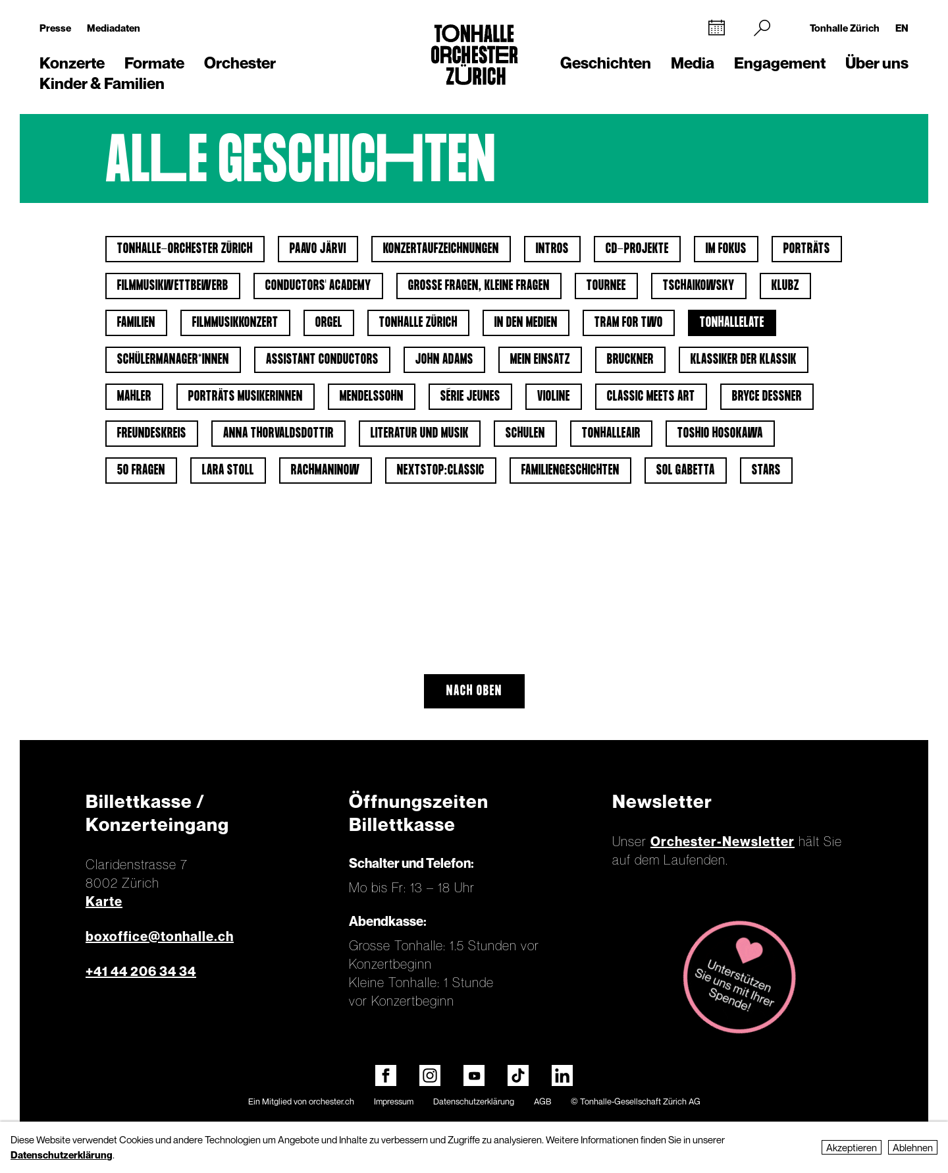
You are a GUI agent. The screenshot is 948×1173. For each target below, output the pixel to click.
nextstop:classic (441, 470)
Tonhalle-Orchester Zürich (185, 249)
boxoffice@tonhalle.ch (160, 936)
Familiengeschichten (570, 470)
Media (692, 62)
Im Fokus (726, 249)
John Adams (444, 360)
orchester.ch (331, 1101)
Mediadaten (113, 28)
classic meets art (651, 397)
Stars (766, 470)
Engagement (780, 62)
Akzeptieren (851, 1147)
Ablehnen (913, 1147)
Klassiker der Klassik (744, 360)
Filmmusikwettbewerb (172, 286)
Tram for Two (628, 323)
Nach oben (474, 691)
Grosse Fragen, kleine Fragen (479, 286)
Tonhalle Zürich (845, 28)
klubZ (785, 286)
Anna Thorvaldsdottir (278, 434)
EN (901, 28)
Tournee (606, 286)
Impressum (393, 1101)
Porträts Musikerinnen (245, 397)
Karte (104, 901)
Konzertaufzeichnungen (441, 249)
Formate (154, 62)
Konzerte (72, 62)
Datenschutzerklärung (473, 1101)
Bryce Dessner (767, 397)
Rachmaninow (325, 470)
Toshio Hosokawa (720, 434)
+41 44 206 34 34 (141, 971)
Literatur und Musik (420, 434)
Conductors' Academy (318, 286)
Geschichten (605, 62)
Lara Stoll (228, 470)
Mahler (134, 397)
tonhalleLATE (732, 323)
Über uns (876, 62)
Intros (552, 249)
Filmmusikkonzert (235, 323)
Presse (55, 28)
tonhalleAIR (611, 434)
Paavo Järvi (318, 249)
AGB (542, 1101)
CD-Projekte (637, 249)
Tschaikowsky (699, 286)
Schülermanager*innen (173, 360)
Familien (136, 323)
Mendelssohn (372, 397)
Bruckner (630, 360)
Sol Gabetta (685, 470)
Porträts (806, 249)
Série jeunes (470, 397)
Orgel (328, 323)
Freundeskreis (151, 434)
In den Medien (526, 323)
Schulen (525, 434)
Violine (553, 397)
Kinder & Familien (102, 83)
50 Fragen (141, 470)
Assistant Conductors (322, 360)
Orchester (240, 62)
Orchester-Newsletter (722, 841)
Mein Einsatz (540, 360)
